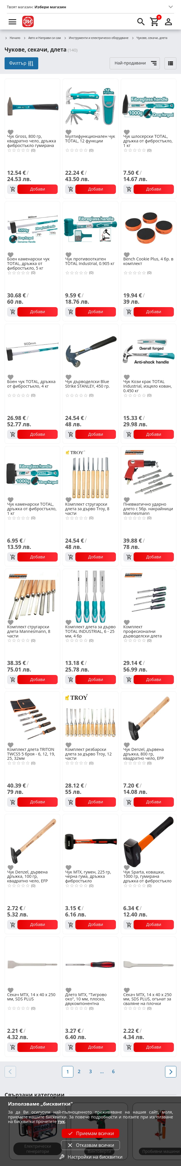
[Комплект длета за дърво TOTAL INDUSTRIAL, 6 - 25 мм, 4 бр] (90, 596)
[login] (168, 21)
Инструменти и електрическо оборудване (96, 38)
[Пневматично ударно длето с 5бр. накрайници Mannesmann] (148, 473)
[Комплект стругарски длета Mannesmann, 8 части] (32, 596)
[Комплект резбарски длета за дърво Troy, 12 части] (90, 719)
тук (61, 1121)
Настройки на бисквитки (90, 1156)
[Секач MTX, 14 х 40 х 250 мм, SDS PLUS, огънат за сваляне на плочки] (148, 964)
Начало (12, 38)
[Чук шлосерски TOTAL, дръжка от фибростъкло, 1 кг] (148, 106)
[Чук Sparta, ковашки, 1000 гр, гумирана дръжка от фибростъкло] (148, 841)
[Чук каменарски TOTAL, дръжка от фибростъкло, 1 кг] (32, 473)
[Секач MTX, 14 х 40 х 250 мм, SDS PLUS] (32, 964)
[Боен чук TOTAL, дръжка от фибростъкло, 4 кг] (32, 351)
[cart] (154, 21)
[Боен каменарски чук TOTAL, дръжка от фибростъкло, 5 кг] (32, 228)
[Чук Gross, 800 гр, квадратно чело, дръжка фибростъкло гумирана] (32, 106)
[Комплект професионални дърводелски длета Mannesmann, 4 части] (148, 596)
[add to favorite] (14, 132)
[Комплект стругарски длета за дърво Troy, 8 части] (90, 473)
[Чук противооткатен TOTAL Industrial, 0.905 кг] (90, 228)
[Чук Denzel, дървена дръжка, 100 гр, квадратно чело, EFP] (32, 841)
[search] (141, 21)
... (102, 1071)
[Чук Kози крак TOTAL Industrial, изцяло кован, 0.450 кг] (148, 351)
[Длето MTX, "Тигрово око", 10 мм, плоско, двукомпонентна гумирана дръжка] (90, 964)
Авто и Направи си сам (42, 38)
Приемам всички (90, 1133)
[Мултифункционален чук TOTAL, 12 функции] (90, 106)
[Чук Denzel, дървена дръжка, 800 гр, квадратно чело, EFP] (148, 719)
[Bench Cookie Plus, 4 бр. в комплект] (148, 228)
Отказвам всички (90, 1145)
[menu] (12, 21)
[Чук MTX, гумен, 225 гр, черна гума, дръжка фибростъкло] (90, 841)
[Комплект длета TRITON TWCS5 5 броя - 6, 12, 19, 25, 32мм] (32, 719)
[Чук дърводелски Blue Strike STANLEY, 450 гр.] (90, 351)
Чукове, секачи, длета (149, 38)
